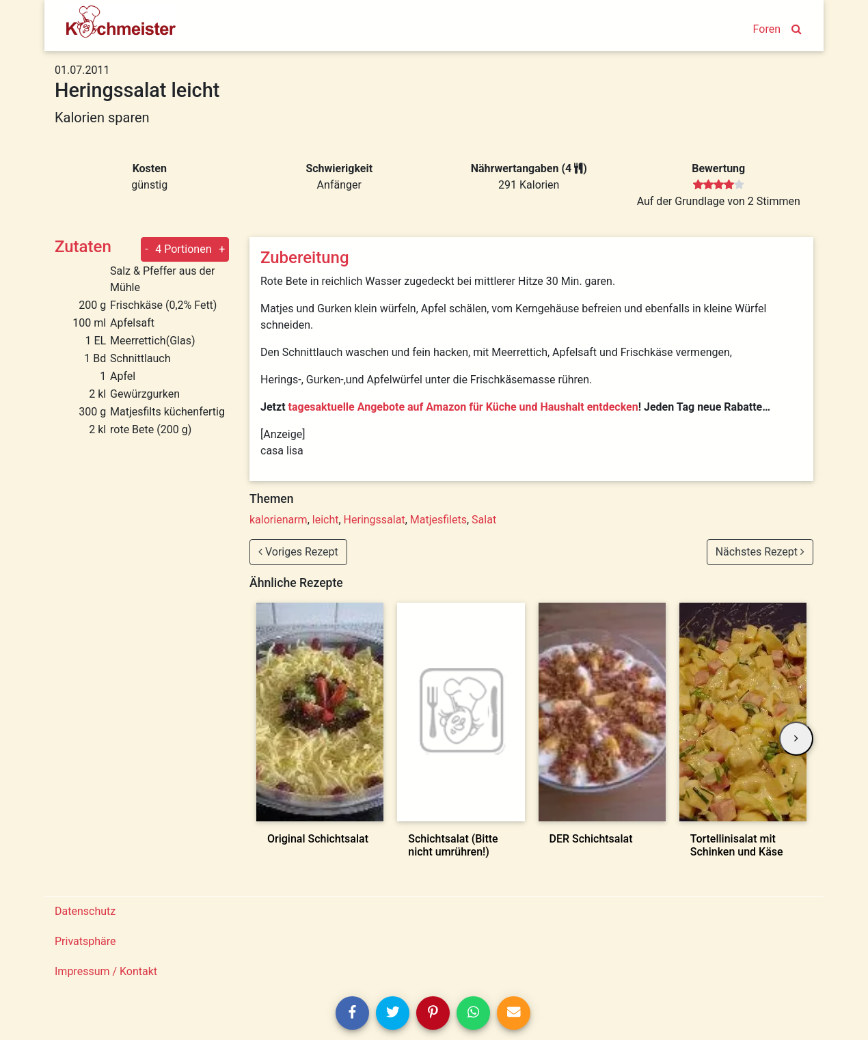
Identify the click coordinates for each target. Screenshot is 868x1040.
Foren (767, 29)
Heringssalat (374, 519)
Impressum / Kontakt (106, 971)
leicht (325, 519)
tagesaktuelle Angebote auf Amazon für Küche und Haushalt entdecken (463, 406)
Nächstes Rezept (760, 551)
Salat (484, 519)
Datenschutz (85, 911)
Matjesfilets (438, 519)
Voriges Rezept (298, 551)
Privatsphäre (85, 941)
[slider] (718, 185)
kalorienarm (278, 519)
